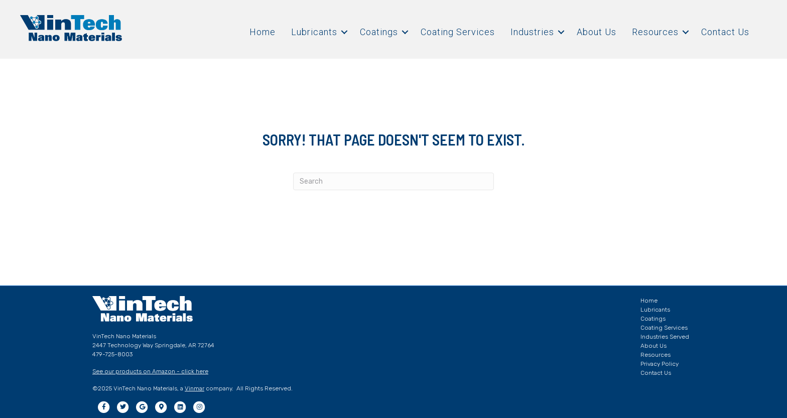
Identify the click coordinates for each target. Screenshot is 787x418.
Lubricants (314, 32)
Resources (655, 32)
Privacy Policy (659, 363)
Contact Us (725, 32)
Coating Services (458, 32)
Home (262, 32)
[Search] (393, 181)
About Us (596, 32)
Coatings (379, 32)
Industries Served (664, 336)
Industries (532, 32)
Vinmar (194, 388)
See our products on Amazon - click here (150, 371)
